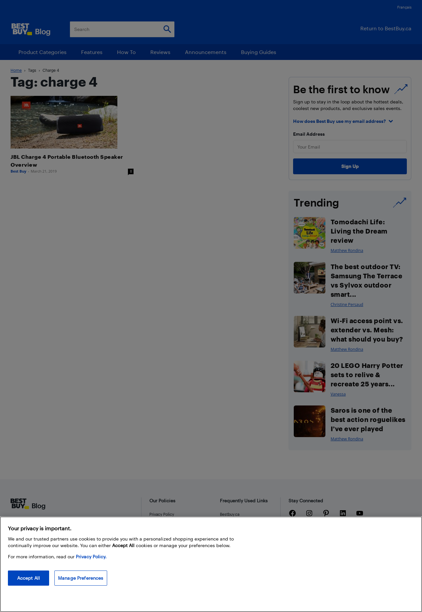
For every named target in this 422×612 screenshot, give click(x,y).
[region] (211, 564)
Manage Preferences (81, 578)
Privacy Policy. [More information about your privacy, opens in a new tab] (91, 556)
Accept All (28, 578)
